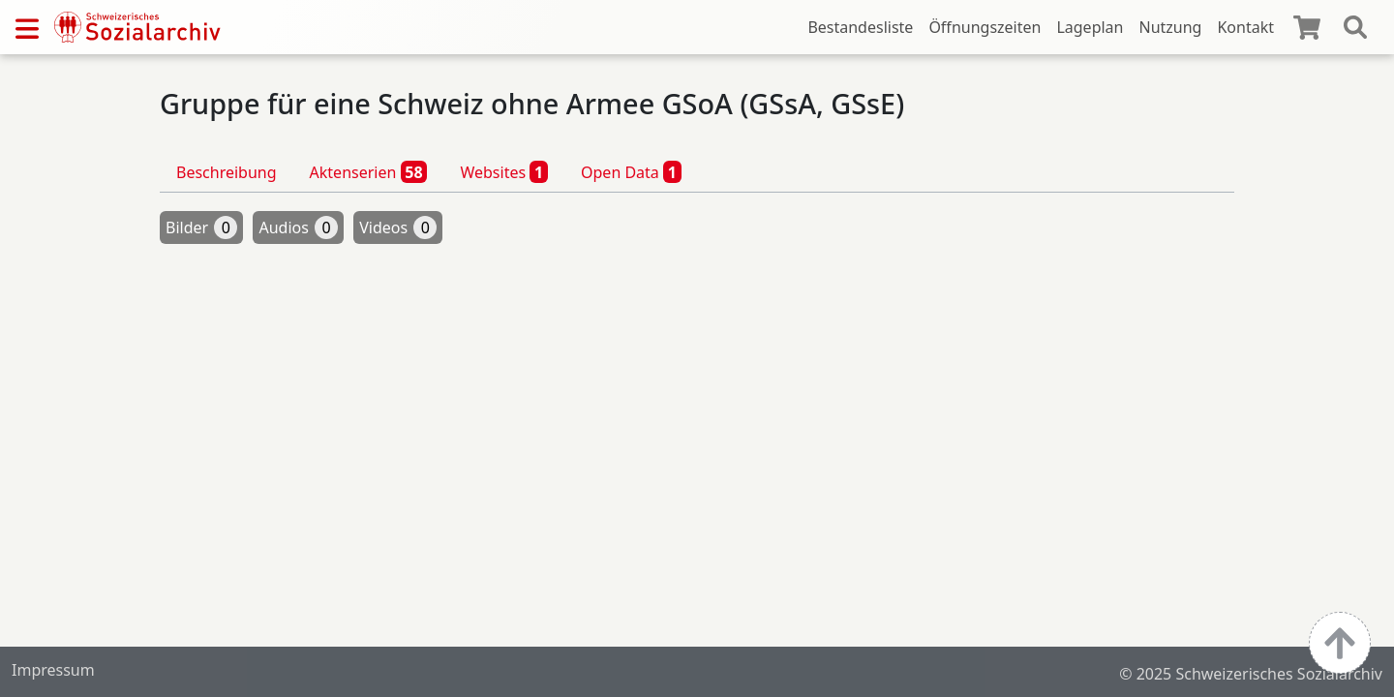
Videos (398, 227)
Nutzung (1169, 27)
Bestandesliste (860, 27)
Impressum (53, 670)
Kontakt (1245, 27)
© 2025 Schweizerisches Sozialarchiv (1250, 673)
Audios (298, 227)
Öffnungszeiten (984, 27)
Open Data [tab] (631, 171)
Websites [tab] (504, 171)
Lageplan (1089, 27)
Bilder (201, 227)
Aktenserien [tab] (369, 171)
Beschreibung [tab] (226, 172)
